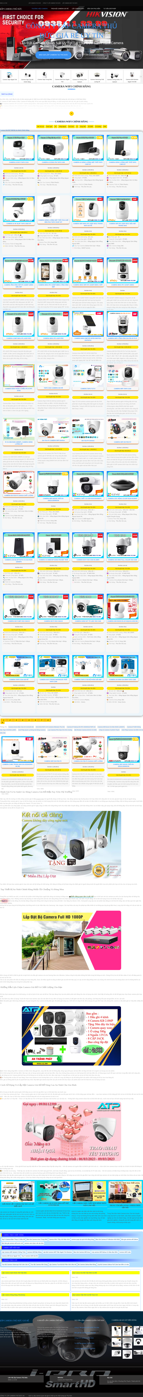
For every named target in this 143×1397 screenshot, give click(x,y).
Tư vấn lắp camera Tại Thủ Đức (84, 1343)
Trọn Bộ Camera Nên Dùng (39, 1264)
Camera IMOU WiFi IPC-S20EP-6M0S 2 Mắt (88, 285)
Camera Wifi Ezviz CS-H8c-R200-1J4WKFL (111, 727)
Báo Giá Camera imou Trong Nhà (37, 1239)
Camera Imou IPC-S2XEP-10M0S (122, 285)
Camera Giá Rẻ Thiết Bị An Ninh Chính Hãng (14, 130)
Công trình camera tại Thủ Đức (84, 1338)
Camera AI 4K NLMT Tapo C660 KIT (18, 223)
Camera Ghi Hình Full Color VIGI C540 (122, 560)
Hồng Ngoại (62, 126)
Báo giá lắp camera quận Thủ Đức (85, 1333)
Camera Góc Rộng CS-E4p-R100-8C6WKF (122, 498)
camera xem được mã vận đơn (34, 1243)
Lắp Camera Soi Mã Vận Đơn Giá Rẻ (84, 1273)
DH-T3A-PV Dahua (88, 440)
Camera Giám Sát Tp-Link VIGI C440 (88, 621)
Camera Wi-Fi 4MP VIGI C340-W (19, 621)
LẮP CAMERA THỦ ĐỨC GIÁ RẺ (14, 1320)
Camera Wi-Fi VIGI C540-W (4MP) (88, 560)
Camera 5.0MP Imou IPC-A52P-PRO (19, 338)
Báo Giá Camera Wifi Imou (82, 1252)
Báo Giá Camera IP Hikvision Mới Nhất (108, 1239)
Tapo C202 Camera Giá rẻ (53, 388)
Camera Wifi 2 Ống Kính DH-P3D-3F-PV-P (122, 338)
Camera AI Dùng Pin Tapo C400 (53, 162)
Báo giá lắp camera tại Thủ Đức (53, 55)
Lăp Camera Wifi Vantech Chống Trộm (14, 1252)
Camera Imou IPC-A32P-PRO (53, 338)
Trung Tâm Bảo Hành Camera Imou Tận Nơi (125, 1206)
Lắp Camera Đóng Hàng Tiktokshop (13, 1295)
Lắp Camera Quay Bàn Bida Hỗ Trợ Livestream (54, 1204)
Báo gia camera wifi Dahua (129, 1239)
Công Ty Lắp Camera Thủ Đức (52, 3)
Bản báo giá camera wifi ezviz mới (12, 1243)
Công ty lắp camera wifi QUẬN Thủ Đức (86, 1327)
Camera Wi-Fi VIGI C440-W (53, 621)
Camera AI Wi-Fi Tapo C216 (19, 162)
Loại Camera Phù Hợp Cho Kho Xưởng (60, 730)
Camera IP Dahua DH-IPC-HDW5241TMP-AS (81, 727)
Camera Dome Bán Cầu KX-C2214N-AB (21, 727)
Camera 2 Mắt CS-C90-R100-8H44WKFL (88, 498)
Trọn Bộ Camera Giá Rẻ (60, 8)
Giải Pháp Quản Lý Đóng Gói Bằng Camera (31, 730)
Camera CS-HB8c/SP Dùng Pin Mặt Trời (53, 560)
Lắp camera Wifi (78, 8)
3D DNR (90, 126)
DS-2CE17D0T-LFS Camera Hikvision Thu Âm (50, 727)
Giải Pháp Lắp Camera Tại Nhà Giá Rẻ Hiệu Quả (18, 1205)
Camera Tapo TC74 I (88, 388)
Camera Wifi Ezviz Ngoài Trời (11, 1256)
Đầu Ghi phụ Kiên (93, 8)
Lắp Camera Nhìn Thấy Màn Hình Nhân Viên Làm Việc (89, 1204)
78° (56, 126)
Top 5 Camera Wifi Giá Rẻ (30, 1256)
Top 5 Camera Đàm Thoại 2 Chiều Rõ (13, 1239)
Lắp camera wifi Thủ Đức (69, 3)
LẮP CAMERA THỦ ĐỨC (11, 9)
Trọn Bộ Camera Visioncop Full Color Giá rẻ (15, 1264)
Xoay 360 (83, 126)
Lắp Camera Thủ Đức (35, 3)
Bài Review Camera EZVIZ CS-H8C (85, 730)
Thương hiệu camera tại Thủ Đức (84, 1348)
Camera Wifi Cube (125, 1252)
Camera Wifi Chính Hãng (71, 86)
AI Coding (98, 126)
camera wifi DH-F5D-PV (122, 442)
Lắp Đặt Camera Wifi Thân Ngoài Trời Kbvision (57, 1252)
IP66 (104, 126)
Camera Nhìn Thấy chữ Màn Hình (59, 1239)
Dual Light (49, 126)
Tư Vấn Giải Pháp (109, 8)
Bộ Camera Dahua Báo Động (87, 1264)
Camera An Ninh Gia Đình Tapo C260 (122, 679)
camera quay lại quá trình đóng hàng (82, 1239)
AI (77, 126)
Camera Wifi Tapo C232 (122, 388)
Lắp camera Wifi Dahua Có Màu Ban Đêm (105, 1252)
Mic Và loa (40, 126)
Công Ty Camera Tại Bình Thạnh (109, 730)
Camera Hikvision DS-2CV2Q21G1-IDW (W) (123, 621)
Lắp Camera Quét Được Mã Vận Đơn (14, 1273)
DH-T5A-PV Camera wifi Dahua (53, 440)
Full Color (71, 126)
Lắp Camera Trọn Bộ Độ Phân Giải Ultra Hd (62, 1264)
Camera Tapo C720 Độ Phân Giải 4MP (88, 679)
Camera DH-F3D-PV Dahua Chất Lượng (18, 495)
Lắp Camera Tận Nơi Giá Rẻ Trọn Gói (85, 1295)
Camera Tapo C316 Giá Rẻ (18, 679)
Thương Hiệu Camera (40, 8)
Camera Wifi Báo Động (34, 1252)
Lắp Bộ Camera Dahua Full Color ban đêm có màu (113, 1264)
